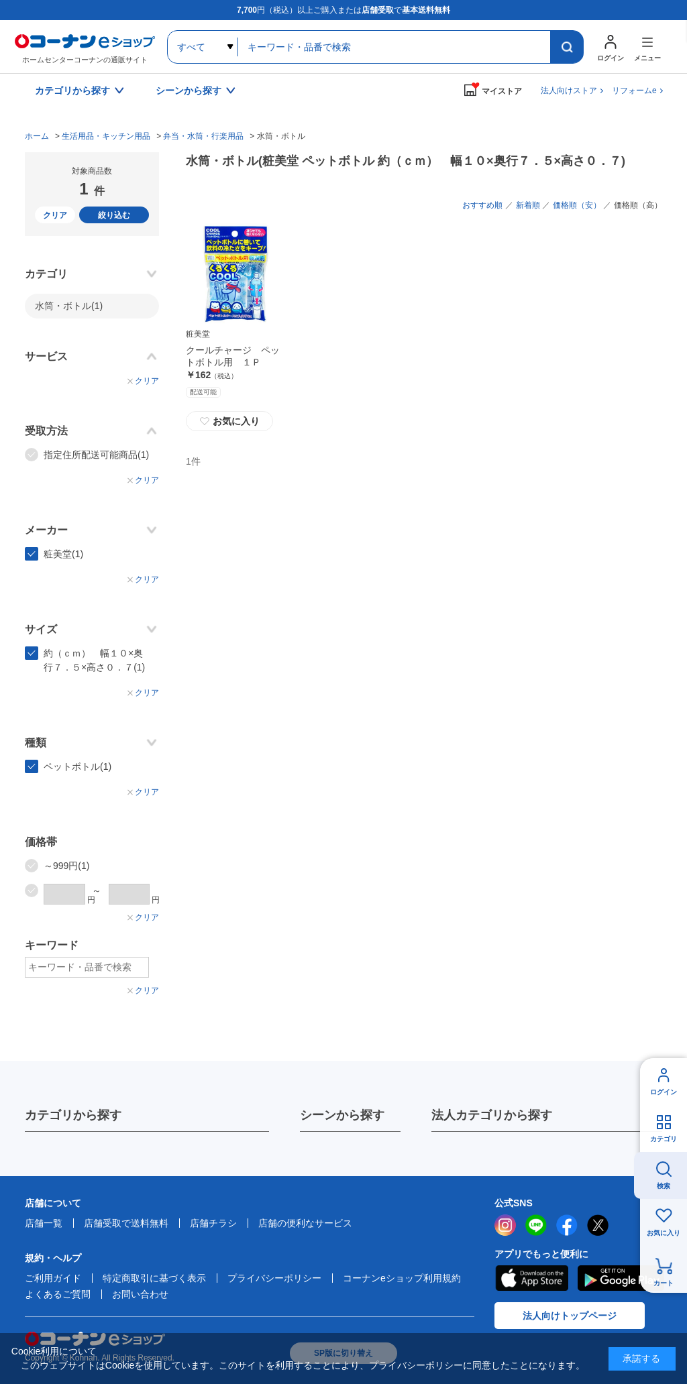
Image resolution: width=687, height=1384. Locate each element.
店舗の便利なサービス (305, 1223)
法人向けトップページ (570, 1315)
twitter (598, 1225)
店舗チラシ (213, 1223)
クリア (55, 215)
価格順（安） (577, 205)
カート (663, 1283)
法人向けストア (569, 90)
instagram (505, 1225)
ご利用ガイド (53, 1278)
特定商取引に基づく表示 (154, 1278)
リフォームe (634, 90)
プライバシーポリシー (274, 1278)
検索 (663, 1186)
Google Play (621, 1278)
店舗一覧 (43, 1223)
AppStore (531, 1278)
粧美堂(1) (63, 554)
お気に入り (229, 421)
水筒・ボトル (69, 305)
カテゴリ (663, 1139)
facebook (567, 1225)
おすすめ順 (482, 205)
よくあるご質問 (58, 1294)
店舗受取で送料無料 (126, 1223)
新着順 (528, 205)
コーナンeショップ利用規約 (402, 1278)
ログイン (663, 1092)
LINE (536, 1225)
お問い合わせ (140, 1294)
